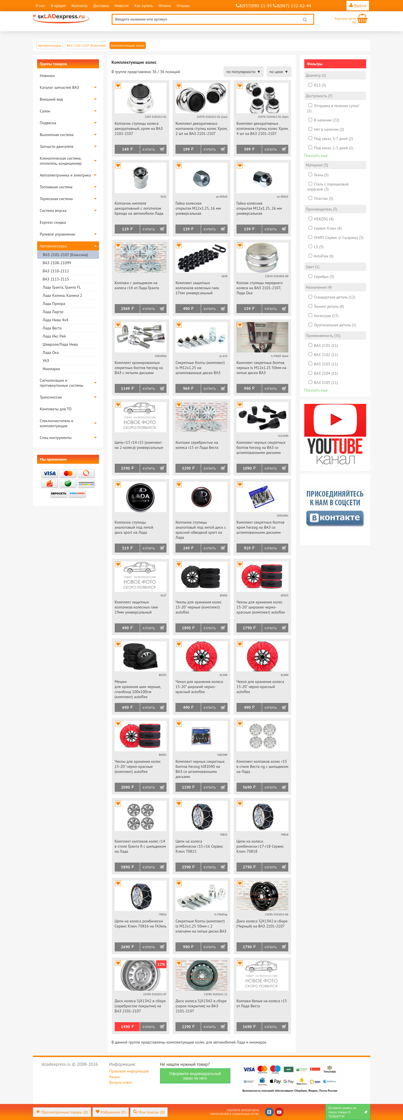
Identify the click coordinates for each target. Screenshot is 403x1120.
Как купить (143, 5)
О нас (40, 5)
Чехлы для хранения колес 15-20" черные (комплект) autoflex (198, 607)
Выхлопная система (57, 134)
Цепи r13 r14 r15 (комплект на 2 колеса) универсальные (139, 445)
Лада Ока (51, 352)
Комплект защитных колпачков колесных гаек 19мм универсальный (136, 607)
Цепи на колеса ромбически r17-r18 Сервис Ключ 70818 (260, 846)
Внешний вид (51, 99)
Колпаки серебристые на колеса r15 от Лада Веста (196, 445)
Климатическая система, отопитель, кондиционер (61, 161)
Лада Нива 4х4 (55, 319)
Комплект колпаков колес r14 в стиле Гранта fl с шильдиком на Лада (140, 846)
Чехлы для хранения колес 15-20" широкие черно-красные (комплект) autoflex (261, 607)
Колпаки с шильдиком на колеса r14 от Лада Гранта (137, 285)
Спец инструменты (56, 437)
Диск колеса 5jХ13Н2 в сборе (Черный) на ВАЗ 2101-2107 (262, 923)
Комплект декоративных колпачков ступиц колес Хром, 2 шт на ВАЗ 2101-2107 (201, 128)
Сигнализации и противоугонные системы (62, 383)
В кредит (58, 5)
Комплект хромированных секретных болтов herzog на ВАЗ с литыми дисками (139, 367)
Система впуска (53, 210)
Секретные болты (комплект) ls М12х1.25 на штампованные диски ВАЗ (200, 367)
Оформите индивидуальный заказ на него (195, 1075)
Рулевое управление (57, 234)
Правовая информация (128, 1071)
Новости (121, 5)
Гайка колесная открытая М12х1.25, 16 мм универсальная (198, 208)
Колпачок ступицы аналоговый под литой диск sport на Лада (134, 527)
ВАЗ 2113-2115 (56, 279)
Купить (149, 149)
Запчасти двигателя (56, 146)
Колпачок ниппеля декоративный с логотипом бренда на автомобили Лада (139, 208)
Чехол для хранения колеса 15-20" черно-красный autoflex (260, 686)
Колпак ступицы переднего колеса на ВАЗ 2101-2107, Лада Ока (260, 287)
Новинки (47, 75)
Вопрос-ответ (120, 1082)
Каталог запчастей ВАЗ (59, 87)
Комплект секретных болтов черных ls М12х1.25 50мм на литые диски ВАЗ (261, 367)
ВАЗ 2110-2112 (56, 270)
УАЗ (46, 360)
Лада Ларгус (53, 311)
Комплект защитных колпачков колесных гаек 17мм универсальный (197, 287)
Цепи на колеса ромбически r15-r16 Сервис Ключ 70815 (199, 846)
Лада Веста (52, 328)
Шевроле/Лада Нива (60, 344)
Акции (114, 1076)
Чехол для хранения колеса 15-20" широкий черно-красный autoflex (199, 686)
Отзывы (183, 5)
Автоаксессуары (53, 245)
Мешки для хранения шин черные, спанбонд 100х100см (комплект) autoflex (138, 689)
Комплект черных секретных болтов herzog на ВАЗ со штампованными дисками (261, 447)
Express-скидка (53, 222)
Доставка (101, 5)
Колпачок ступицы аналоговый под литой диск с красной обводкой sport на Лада (200, 530)
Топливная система (56, 186)
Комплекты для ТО (56, 408)
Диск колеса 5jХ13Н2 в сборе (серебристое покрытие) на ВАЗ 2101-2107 (140, 1005)
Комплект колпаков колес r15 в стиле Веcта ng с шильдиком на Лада (262, 766)
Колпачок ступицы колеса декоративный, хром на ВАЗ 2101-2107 (139, 128)
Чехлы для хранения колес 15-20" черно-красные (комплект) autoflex (138, 766)
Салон (45, 111)
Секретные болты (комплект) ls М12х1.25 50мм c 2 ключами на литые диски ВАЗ (200, 926)
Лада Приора (54, 303)
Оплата (165, 5)
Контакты (79, 5)
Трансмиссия (51, 397)
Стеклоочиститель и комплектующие (56, 423)
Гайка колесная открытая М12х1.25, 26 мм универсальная (259, 208)
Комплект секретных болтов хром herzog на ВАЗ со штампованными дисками (261, 527)
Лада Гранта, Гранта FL (62, 287)
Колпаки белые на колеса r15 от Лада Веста (262, 1003)
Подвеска (48, 122)
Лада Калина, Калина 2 (62, 295)
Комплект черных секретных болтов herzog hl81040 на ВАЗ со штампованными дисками (199, 769)
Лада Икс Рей (54, 336)
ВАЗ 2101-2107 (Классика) (65, 254)
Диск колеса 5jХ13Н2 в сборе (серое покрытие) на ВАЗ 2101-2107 (201, 1005)
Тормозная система (56, 198)
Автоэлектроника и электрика (65, 175)
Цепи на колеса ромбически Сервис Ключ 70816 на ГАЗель (141, 923)
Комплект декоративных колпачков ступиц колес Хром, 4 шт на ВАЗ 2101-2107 (262, 128)
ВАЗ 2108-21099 (57, 262)
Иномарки (51, 368)
